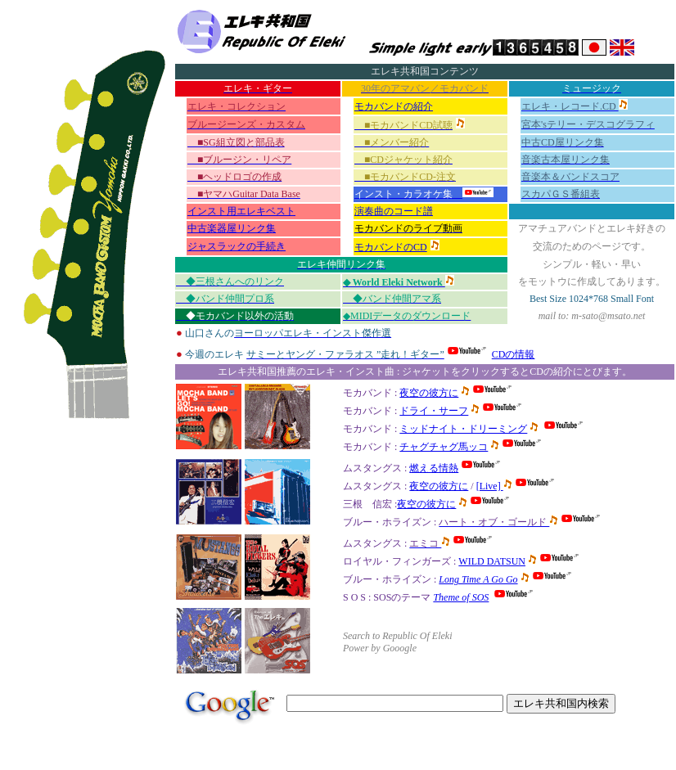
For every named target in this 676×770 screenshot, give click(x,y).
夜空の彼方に (438, 486)
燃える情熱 (433, 468)
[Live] (489, 486)
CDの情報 (513, 354)
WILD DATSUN (491, 561)
